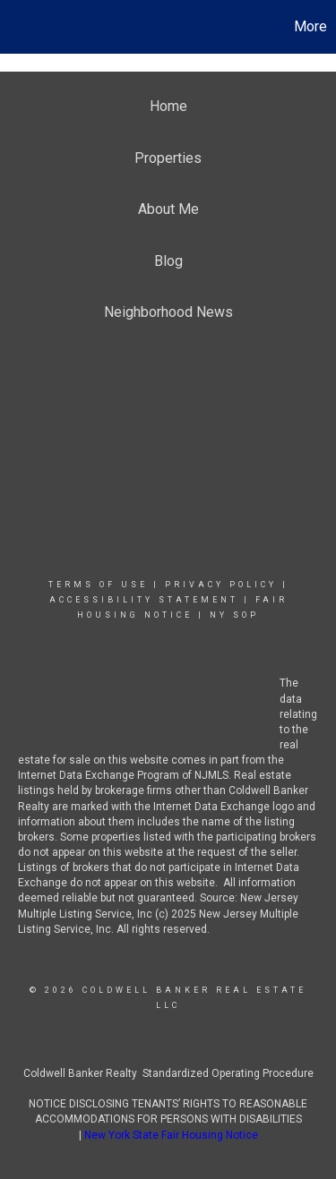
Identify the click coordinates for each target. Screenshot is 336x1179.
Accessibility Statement (143, 599)
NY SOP (234, 615)
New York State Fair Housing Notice (171, 1135)
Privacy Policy (221, 584)
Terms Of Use (98, 584)
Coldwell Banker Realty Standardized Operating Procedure (168, 1073)
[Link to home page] (16, 27)
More (310, 26)
